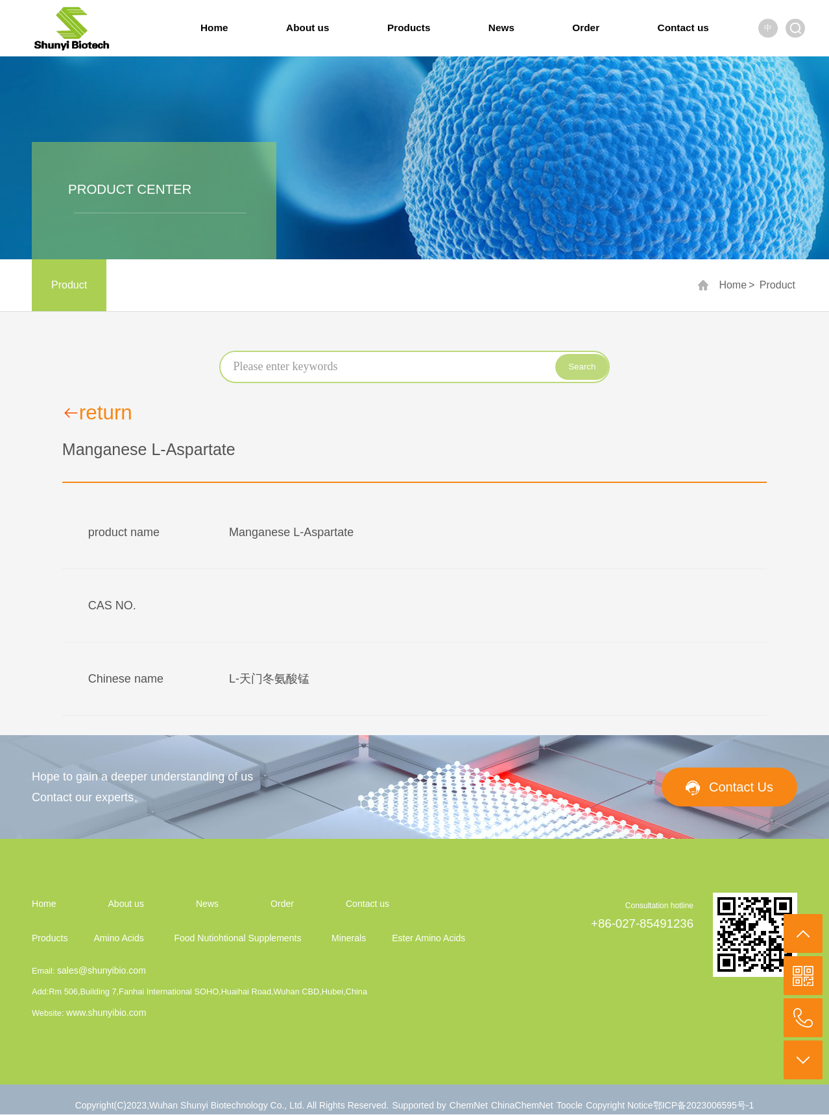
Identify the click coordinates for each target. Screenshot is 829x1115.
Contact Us (741, 787)
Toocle (570, 1105)
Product (777, 284)
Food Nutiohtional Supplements (237, 938)
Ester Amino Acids (428, 938)
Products (408, 27)
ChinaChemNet (522, 1105)
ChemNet (469, 1105)
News (501, 27)
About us (307, 27)
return (97, 413)
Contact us (683, 27)
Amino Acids (118, 938)
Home (214, 27)
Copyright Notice (619, 1105)
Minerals (348, 938)
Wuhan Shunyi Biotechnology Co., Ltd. (228, 1105)
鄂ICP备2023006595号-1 (703, 1105)
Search (581, 366)
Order (585, 27)
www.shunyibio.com (106, 1012)
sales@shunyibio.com (101, 970)
